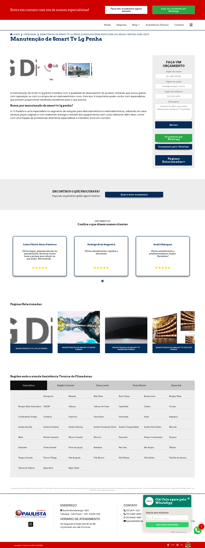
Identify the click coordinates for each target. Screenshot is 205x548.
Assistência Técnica (157, 25)
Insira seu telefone (157, 512)
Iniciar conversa (167, 525)
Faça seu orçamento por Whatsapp (173, 10)
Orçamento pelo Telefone (173, 147)
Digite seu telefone (174, 91)
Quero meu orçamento (134, 194)
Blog (134, 25)
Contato (179, 25)
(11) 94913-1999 (132, 517)
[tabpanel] (39, 253)
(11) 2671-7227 (132, 510)
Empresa (122, 25)
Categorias (29, 34)
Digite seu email (173, 81)
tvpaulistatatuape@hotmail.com (142, 521)
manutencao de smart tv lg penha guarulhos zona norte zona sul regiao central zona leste (94, 34)
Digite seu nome (173, 71)
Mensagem (173, 101)
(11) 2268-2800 (132, 514)
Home (107, 25)
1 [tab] (102, 281)
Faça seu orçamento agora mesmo (126, 10)
